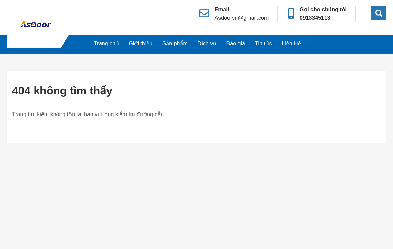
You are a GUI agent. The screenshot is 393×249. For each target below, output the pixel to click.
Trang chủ (106, 43)
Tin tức (263, 43)
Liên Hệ (291, 43)
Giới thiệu (140, 43)
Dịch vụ (206, 43)
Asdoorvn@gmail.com (242, 18)
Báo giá (235, 43)
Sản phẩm (175, 43)
